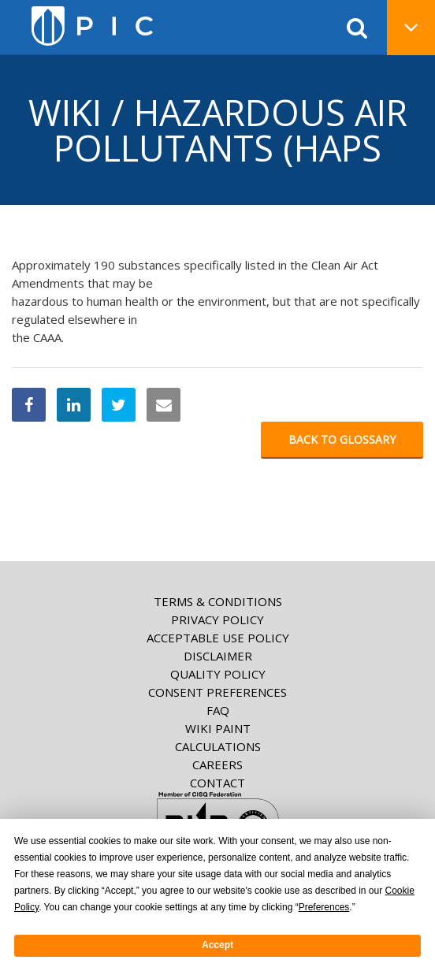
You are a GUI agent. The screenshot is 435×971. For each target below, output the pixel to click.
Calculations (218, 746)
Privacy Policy (217, 619)
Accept (217, 945)
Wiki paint (218, 728)
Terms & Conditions (218, 601)
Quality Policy (218, 674)
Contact (217, 783)
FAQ (217, 710)
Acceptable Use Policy (218, 637)
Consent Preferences (217, 692)
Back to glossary (342, 439)
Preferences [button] (324, 907)
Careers (217, 764)
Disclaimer (218, 656)
